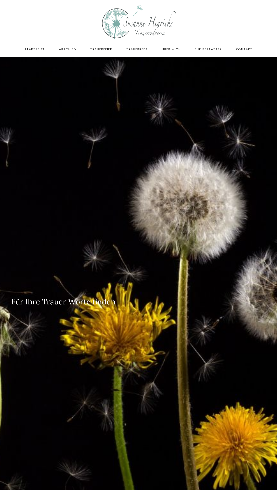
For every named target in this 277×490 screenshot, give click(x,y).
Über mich (171, 49)
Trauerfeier (101, 49)
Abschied (67, 49)
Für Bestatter (208, 49)
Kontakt (244, 49)
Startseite (34, 49)
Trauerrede (137, 49)
